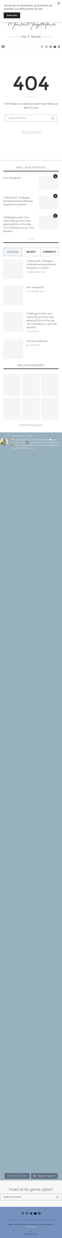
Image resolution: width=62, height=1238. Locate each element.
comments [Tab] (49, 252)
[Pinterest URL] (11, 385)
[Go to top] (31, 1234)
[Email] (55, 46)
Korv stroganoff (11, 177)
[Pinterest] (51, 46)
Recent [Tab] (31, 252)
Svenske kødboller (36, 341)
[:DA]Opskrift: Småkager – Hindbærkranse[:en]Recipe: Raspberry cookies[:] (18, 201)
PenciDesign (31, 1227)
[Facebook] (42, 46)
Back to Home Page (31, 132)
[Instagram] (46, 46)
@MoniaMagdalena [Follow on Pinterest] (31, 425)
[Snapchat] (59, 46)
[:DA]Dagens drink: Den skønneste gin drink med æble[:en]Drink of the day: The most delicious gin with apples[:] (18, 224)
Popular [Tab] (12, 252)
